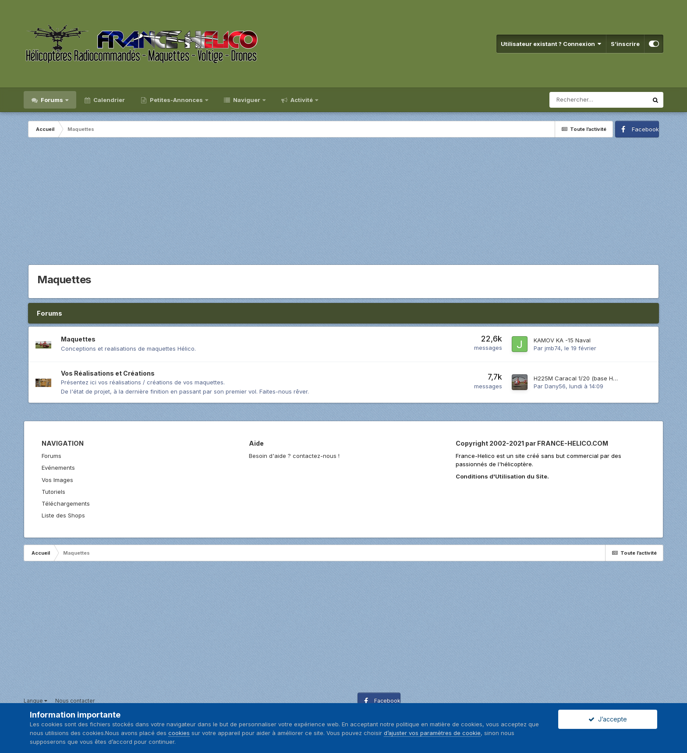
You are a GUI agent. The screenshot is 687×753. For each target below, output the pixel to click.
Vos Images (57, 479)
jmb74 (553, 348)
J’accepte (607, 719)
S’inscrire (625, 43)
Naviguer (247, 99)
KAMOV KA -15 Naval (562, 340)
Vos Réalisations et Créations (108, 373)
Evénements (58, 467)
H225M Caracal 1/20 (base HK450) (581, 378)
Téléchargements (66, 503)
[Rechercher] (598, 100)
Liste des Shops (63, 515)
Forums (51, 99)
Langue (35, 700)
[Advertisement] (343, 203)
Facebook (645, 129)
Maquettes (78, 339)
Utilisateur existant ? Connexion (551, 44)
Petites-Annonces (176, 99)
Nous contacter (75, 700)
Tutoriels (53, 491)
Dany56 (555, 386)
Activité (301, 99)
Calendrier (108, 99)
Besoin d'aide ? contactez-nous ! (294, 455)
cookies (179, 732)
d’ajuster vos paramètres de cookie (432, 732)
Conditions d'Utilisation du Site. (502, 476)
